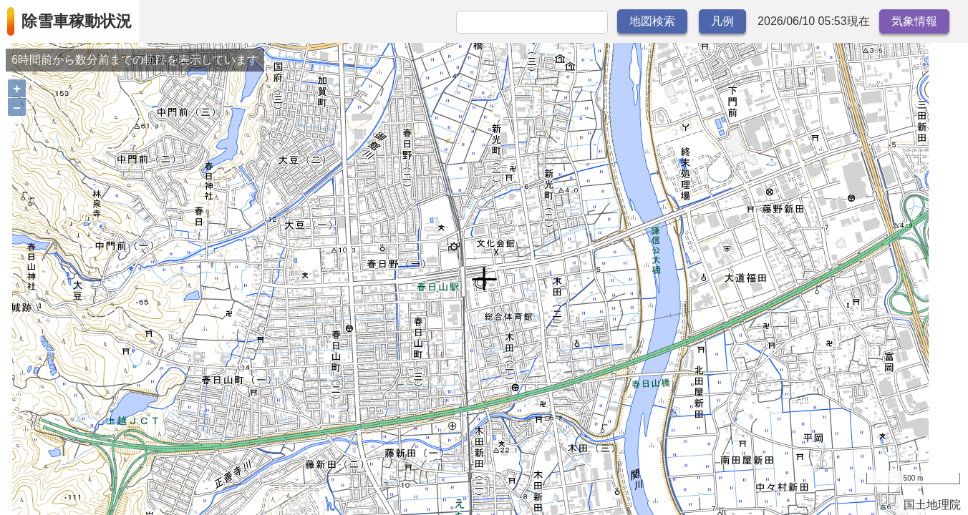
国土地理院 (932, 505)
